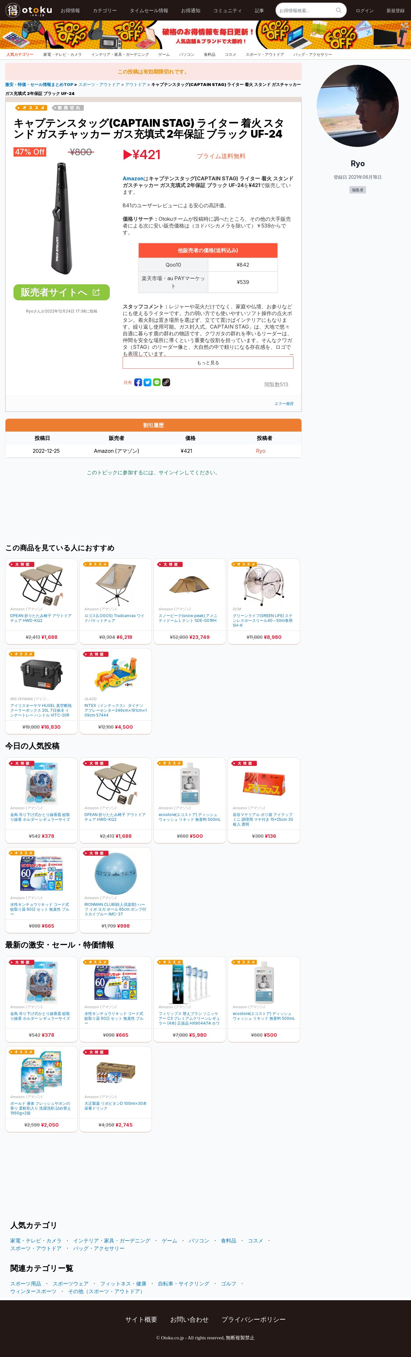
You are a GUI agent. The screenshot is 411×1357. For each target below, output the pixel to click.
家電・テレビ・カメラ (62, 54)
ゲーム (164, 54)
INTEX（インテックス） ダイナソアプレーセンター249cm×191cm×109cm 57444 (115, 710)
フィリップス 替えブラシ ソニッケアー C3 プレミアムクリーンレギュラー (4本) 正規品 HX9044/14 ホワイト (189, 1018)
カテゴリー (105, 10)
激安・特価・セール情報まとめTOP (39, 84)
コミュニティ (227, 10)
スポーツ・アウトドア (265, 54)
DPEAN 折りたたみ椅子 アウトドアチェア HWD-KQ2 (41, 618)
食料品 (209, 54)
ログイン (365, 10)
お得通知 (190, 10)
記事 (259, 10)
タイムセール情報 (149, 10)
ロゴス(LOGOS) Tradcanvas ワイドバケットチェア (114, 618)
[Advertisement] (153, 510)
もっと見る (208, 362)
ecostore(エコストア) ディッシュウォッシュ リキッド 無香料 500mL (190, 817)
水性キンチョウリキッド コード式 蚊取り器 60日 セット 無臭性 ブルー (39, 909)
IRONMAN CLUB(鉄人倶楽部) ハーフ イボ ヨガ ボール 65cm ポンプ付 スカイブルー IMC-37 (115, 909)
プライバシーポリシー (254, 1319)
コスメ (230, 54)
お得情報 (70, 10)
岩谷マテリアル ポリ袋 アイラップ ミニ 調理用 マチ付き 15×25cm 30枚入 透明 (263, 819)
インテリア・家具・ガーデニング (120, 54)
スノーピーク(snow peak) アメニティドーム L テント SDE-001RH (188, 618)
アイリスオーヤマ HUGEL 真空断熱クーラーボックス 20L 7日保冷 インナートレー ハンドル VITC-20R (41, 710)
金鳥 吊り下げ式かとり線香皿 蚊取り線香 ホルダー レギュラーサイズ (40, 817)
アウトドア (135, 84)
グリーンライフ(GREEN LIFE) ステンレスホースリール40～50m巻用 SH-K (263, 620)
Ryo (261, 451)
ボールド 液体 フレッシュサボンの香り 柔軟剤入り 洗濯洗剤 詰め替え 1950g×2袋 (40, 1108)
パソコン (187, 54)
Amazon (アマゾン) (26, 609)
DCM (237, 609)
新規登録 (396, 10)
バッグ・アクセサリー (312, 54)
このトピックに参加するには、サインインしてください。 (153, 472)
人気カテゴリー (19, 54)
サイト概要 (141, 1319)
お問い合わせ (189, 1319)
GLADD (90, 699)
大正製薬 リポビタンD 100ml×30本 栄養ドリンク (115, 1106)
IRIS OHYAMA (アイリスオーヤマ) (31, 699)
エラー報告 (283, 403)
